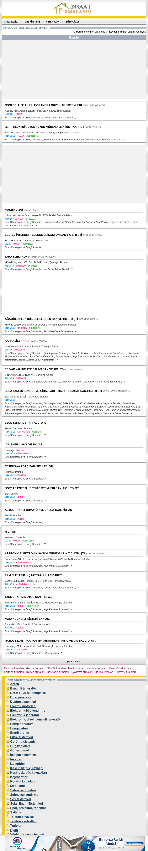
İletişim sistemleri (23, 754)
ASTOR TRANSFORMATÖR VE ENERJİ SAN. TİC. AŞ (38, 509)
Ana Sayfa (11, 21)
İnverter (16, 759)
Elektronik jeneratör (24, 715)
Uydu (14, 830)
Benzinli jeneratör (23, 688)
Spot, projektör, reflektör (28, 808)
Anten (14, 684)
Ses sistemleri (20, 799)
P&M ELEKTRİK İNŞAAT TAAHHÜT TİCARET (33, 575)
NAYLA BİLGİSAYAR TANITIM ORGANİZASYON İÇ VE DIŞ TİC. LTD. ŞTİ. (50, 640)
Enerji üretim (19, 732)
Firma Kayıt (53, 21)
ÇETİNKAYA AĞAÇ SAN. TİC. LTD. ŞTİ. (29, 466)
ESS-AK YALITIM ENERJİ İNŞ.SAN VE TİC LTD (34, 369)
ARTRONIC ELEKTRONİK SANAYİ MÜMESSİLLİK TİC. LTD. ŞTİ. (45, 553)
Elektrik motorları (23, 706)
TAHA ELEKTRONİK (17, 256)
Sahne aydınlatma (23, 790)
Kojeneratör (19, 777)
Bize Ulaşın (73, 21)
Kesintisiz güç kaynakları (28, 772)
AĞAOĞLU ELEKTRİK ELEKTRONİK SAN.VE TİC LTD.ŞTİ (41, 318)
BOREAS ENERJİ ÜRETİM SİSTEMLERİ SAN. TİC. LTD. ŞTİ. (42, 488)
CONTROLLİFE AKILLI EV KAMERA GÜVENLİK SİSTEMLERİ (43, 105)
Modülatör (17, 785)
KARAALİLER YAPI (17, 340)
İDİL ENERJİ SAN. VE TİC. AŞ (23, 444)
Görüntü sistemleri (24, 741)
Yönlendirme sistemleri (27, 834)
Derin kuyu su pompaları (28, 693)
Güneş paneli (19, 750)
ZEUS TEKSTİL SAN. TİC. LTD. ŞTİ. (27, 422)
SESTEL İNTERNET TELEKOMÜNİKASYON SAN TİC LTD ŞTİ (43, 234)
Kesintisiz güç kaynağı (26, 768)
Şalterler (16, 812)
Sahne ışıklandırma (24, 794)
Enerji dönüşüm (22, 723)
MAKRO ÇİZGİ (14, 209)
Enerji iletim (19, 728)
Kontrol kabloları (22, 781)
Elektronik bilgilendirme (27, 710)
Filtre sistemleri (21, 737)
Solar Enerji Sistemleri (26, 803)
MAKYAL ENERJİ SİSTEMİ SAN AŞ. (27, 618)
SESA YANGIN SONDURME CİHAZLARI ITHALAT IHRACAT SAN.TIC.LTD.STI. (54, 390)
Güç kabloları (20, 746)
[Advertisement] (74, 71)
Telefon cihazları (22, 816)
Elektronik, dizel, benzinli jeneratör (35, 719)
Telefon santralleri (23, 821)
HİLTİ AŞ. (11, 531)
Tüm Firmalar (31, 21)
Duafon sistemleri (23, 701)
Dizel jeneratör (20, 697)
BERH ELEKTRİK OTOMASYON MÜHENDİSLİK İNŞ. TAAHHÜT (44, 126)
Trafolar (16, 825)
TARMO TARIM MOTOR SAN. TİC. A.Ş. (29, 596)
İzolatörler (17, 763)
